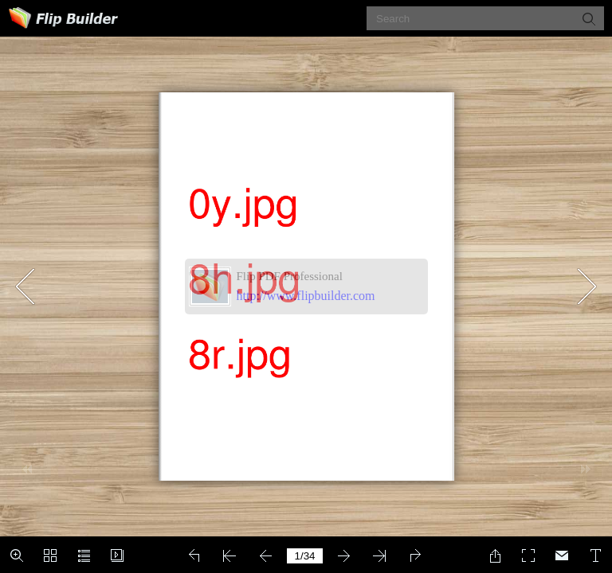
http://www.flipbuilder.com (306, 295)
